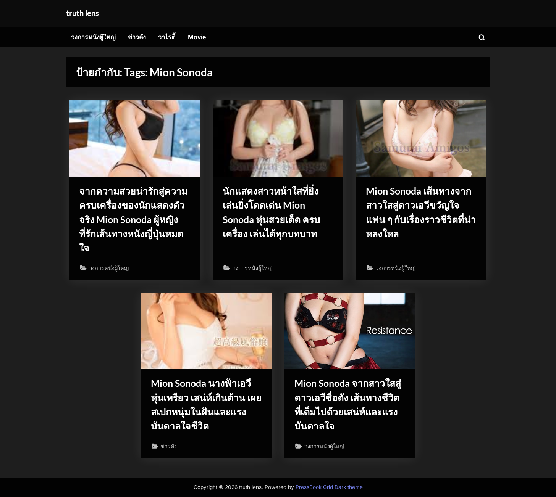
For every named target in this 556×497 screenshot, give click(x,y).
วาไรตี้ (166, 37)
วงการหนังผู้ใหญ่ (93, 37)
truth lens (82, 13)
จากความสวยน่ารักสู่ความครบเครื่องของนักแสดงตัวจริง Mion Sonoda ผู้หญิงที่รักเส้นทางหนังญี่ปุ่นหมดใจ (133, 219)
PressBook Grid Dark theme (329, 487)
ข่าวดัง (137, 37)
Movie (197, 37)
